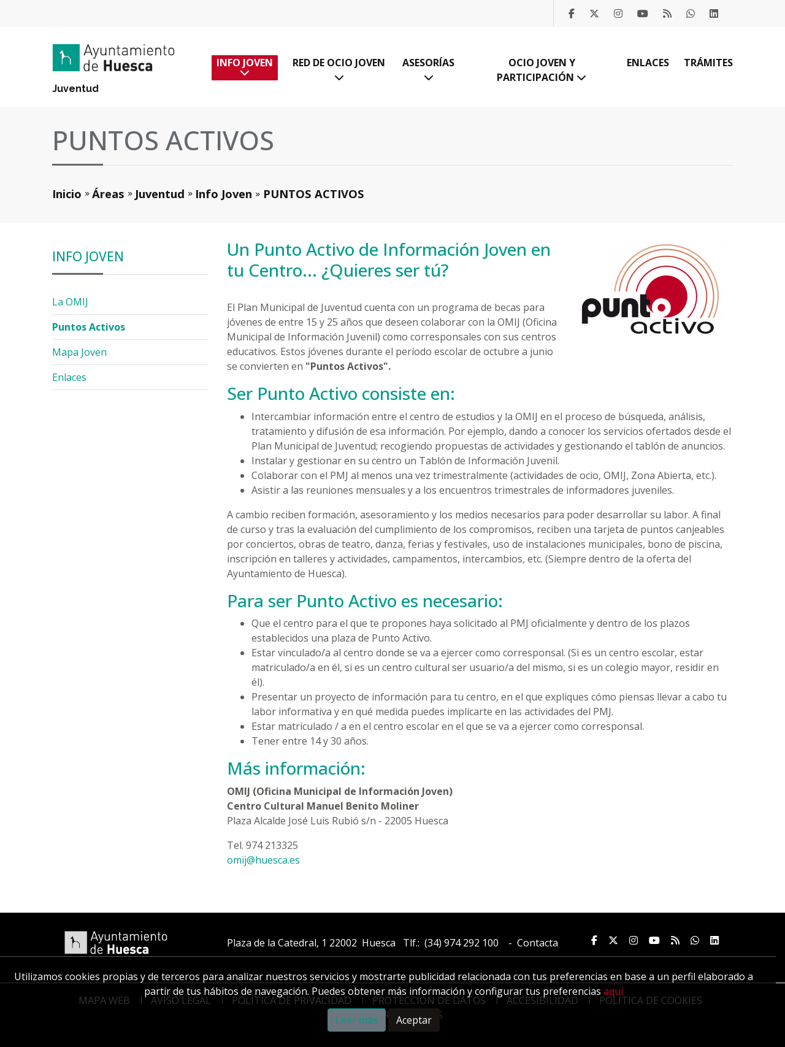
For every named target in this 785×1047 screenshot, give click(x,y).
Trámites (708, 62)
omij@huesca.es (263, 860)
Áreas (108, 193)
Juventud (75, 88)
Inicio (67, 193)
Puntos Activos (88, 327)
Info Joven (244, 66)
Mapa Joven (79, 352)
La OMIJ (70, 302)
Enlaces (648, 62)
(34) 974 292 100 (461, 942)
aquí (613, 991)
